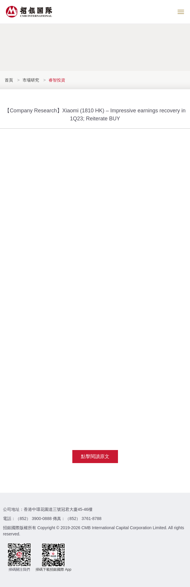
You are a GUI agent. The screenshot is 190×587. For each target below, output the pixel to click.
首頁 (9, 80)
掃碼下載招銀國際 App (53, 569)
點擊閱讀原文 (95, 456)
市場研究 (31, 80)
